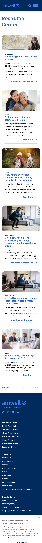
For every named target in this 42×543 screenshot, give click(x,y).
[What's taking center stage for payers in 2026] (21, 354)
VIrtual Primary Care (10, 433)
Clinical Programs (8, 440)
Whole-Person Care (9, 500)
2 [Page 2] (16, 387)
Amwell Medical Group (10, 443)
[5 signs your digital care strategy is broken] (21, 117)
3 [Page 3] (19, 387)
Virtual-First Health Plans (11, 507)
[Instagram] (8, 412)
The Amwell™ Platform (11, 429)
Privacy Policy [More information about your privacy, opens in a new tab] (13, 541)
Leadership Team (9, 468)
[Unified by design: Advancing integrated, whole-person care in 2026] (21, 297)
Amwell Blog (7, 475)
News (4, 472)
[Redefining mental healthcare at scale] (21, 60)
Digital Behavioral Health (11, 436)
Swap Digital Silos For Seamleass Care (16, 510)
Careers (5, 465)
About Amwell (7, 461)
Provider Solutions (9, 447)
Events (5, 479)
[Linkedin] (13, 412)
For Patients (7, 486)
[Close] (39, 520)
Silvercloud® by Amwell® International (17, 489)
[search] (29, 5)
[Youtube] (18, 412)
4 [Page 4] (23, 387)
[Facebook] (3, 412)
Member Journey (8, 503)
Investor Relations (9, 482)
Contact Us (6, 458)
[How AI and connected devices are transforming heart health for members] (21, 174)
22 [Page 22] (30, 387)
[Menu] (35, 5)
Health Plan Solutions (10, 426)
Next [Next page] (36, 387)
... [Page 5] (26, 387)
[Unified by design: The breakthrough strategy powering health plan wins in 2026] (21, 236)
